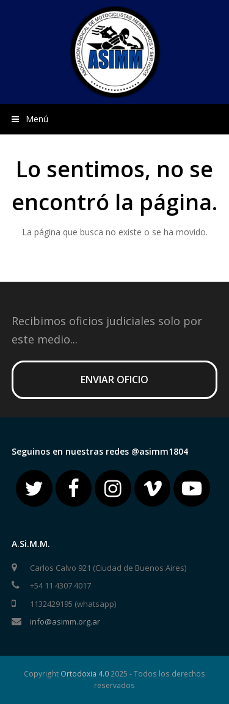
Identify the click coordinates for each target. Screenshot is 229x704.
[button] (115, 119)
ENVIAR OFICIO (114, 379)
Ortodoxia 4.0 (84, 674)
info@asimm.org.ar (65, 621)
